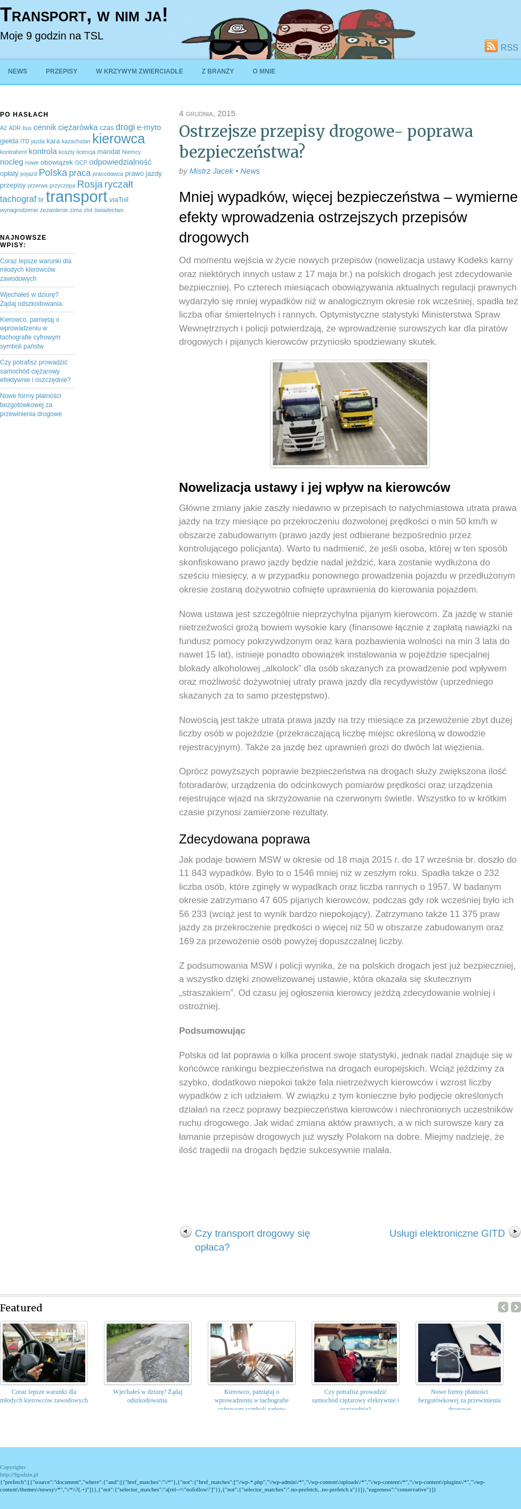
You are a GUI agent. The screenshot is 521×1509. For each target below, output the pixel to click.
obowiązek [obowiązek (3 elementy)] (56, 162)
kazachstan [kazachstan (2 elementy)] (76, 141)
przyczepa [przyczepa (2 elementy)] (63, 185)
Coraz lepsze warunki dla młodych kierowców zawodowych (35, 270)
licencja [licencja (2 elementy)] (86, 152)
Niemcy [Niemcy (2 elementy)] (131, 152)
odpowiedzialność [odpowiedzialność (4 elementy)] (120, 162)
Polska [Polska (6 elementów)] (53, 172)
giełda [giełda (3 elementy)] (9, 141)
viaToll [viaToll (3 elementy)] (118, 200)
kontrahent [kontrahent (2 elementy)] (13, 152)
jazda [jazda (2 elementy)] (37, 141)
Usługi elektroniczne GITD (447, 1233)
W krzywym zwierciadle (139, 71)
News (17, 71)
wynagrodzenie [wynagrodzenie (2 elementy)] (19, 210)
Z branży (218, 71)
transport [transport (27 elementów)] (77, 196)
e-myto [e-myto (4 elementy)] (149, 127)
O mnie (264, 71)
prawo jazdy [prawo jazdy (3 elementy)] (143, 173)
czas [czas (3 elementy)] (107, 128)
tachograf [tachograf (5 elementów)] (18, 199)
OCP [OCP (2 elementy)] (81, 162)
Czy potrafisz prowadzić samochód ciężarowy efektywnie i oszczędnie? (35, 371)
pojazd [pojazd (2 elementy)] (28, 174)
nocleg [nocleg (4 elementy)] (11, 162)
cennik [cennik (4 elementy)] (45, 127)
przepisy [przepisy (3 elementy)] (13, 185)
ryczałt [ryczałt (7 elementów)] (118, 184)
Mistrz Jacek (211, 171)
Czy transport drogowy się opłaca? (252, 1240)
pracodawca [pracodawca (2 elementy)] (108, 174)
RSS (509, 47)
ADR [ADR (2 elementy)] (15, 128)
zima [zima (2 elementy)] (76, 210)
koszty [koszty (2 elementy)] (67, 152)
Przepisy (61, 71)
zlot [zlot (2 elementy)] (88, 210)
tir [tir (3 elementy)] (41, 200)
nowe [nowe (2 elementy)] (31, 162)
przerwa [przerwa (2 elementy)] (38, 185)
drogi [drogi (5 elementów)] (125, 127)
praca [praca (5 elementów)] (80, 172)
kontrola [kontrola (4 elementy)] (43, 151)
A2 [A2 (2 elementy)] (3, 128)
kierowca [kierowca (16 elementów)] (118, 138)
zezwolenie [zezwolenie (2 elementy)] (54, 210)
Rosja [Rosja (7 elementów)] (90, 184)
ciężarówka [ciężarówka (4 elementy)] (77, 127)
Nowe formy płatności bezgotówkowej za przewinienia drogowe (31, 405)
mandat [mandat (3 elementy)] (108, 152)
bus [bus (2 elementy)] (26, 128)
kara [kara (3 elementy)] (53, 141)
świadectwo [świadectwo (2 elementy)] (109, 210)
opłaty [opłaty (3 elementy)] (9, 173)
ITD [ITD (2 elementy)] (24, 141)
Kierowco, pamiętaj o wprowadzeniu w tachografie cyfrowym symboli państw (252, 1401)
